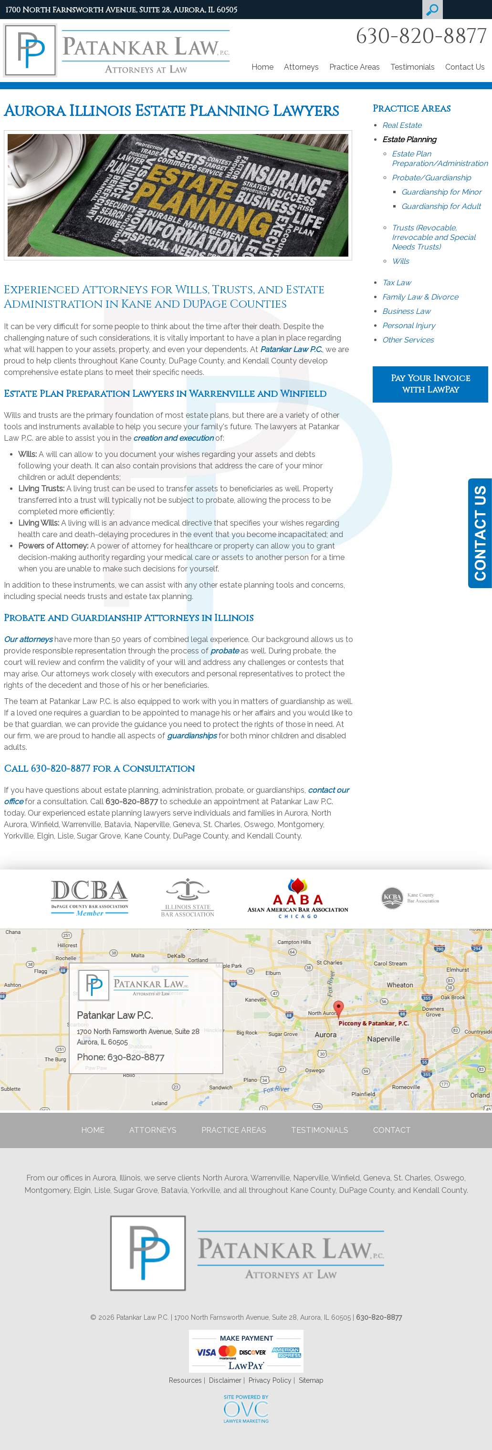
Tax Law (396, 282)
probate (224, 650)
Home (262, 67)
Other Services (408, 339)
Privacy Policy (270, 1380)
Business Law (406, 311)
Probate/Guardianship (431, 177)
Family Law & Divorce (420, 296)
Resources (185, 1380)
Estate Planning (409, 139)
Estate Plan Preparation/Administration (440, 158)
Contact (392, 1130)
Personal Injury (408, 325)
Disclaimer (225, 1380)
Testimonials (412, 67)
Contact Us (465, 67)
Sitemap (311, 1380)
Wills (400, 261)
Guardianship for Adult (441, 206)
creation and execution (173, 438)
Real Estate (401, 125)
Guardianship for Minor (441, 192)
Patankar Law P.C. (291, 349)
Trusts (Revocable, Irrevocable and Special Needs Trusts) (433, 237)
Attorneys (301, 67)
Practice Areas (354, 67)
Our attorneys (28, 639)
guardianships (192, 735)
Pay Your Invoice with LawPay (430, 384)
